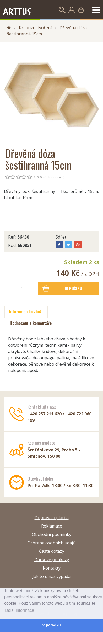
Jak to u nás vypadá (51, 576)
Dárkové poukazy (51, 559)
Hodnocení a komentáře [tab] (31, 323)
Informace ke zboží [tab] (26, 311)
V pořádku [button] (51, 625)
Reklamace (51, 526)
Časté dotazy (51, 551)
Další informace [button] (19, 610)
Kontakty (52, 568)
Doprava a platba (52, 517)
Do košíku (62, 288)
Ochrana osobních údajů (51, 543)
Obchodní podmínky (51, 534)
